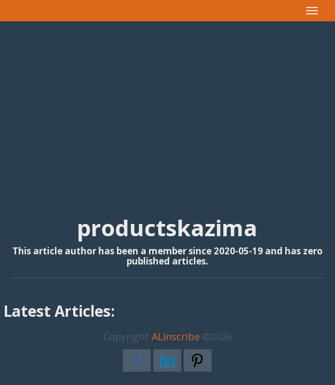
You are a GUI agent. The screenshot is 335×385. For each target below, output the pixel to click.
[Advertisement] (167, 107)
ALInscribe (176, 336)
